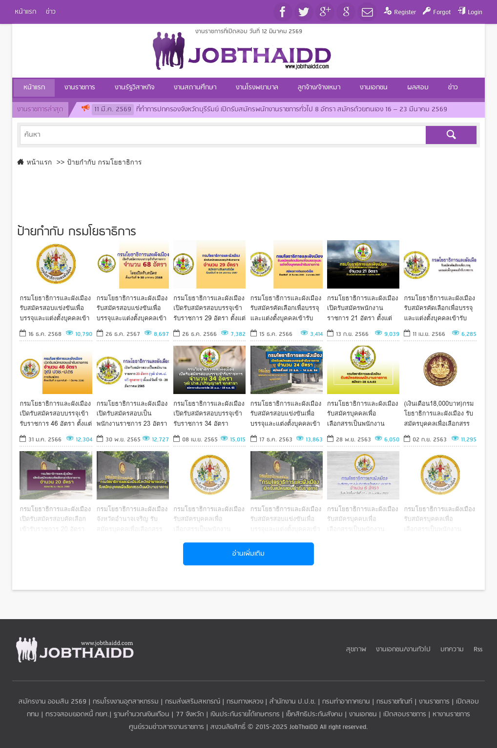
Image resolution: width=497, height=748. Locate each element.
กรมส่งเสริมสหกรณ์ (192, 701)
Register (405, 12)
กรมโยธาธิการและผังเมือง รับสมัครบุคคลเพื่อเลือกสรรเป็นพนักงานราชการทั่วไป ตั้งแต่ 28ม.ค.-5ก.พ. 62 (439, 518)
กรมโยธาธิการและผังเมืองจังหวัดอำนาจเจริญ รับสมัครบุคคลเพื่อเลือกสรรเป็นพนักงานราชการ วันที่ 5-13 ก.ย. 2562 (132, 518)
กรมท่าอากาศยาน (346, 701)
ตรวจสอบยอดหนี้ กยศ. (77, 714)
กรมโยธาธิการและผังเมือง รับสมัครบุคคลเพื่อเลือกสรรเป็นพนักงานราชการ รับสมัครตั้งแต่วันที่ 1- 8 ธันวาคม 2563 (362, 413)
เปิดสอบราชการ (404, 714)
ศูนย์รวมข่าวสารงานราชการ (167, 727)
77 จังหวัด (190, 714)
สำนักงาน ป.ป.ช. (292, 701)
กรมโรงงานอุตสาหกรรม (126, 701)
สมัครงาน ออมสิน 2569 (52, 701)
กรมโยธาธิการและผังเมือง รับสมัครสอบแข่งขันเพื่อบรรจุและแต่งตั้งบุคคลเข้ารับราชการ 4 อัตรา (55, 307)
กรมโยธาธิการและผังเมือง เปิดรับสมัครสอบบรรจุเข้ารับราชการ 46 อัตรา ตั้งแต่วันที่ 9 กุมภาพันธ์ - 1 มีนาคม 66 (56, 413)
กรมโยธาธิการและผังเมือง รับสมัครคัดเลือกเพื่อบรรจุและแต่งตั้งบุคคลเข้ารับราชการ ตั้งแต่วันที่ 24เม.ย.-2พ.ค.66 (439, 307)
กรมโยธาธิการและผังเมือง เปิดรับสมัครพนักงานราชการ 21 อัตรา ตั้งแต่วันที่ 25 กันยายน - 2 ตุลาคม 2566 (362, 307)
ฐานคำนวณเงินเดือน (141, 714)
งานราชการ (434, 701)
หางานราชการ (451, 714)
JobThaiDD (304, 727)
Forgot (442, 12)
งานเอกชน (363, 714)
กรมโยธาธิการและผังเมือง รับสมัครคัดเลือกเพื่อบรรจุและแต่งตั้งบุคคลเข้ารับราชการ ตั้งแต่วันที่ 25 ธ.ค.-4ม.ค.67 (286, 307)
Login (475, 12)
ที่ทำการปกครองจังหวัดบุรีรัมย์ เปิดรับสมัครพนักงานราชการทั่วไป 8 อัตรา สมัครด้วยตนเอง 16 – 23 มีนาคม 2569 (269, 109)
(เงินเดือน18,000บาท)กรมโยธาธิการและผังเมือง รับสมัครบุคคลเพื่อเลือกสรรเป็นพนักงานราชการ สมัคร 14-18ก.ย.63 (439, 413)
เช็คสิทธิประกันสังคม (314, 714)
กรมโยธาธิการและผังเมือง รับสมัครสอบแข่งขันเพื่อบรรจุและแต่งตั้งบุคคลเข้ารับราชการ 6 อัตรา (286, 518)
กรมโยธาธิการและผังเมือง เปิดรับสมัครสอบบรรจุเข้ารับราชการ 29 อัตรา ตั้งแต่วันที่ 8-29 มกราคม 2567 (209, 307)
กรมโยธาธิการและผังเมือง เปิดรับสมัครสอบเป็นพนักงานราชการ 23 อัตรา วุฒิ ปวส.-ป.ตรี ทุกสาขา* (132, 413)
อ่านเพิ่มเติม (248, 554)
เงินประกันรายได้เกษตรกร (245, 714)
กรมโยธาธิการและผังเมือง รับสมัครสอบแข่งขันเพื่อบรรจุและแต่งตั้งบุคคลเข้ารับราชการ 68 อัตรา (132, 307)
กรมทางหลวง (245, 701)
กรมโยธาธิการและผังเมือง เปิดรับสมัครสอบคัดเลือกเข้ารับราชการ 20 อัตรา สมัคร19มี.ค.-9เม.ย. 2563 (55, 518)
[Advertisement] (249, 193)
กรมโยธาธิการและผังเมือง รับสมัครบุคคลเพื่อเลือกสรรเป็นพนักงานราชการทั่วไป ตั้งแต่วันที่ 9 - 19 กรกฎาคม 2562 (209, 518)
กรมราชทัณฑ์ (394, 701)
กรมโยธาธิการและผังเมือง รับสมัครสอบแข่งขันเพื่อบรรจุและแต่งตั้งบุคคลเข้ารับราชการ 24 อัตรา (286, 413)
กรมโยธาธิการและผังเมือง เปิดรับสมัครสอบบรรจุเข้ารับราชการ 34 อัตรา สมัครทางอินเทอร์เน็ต (209, 413)
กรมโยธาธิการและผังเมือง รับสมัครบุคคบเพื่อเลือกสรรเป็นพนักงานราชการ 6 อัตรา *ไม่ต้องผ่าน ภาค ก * (362, 518)
